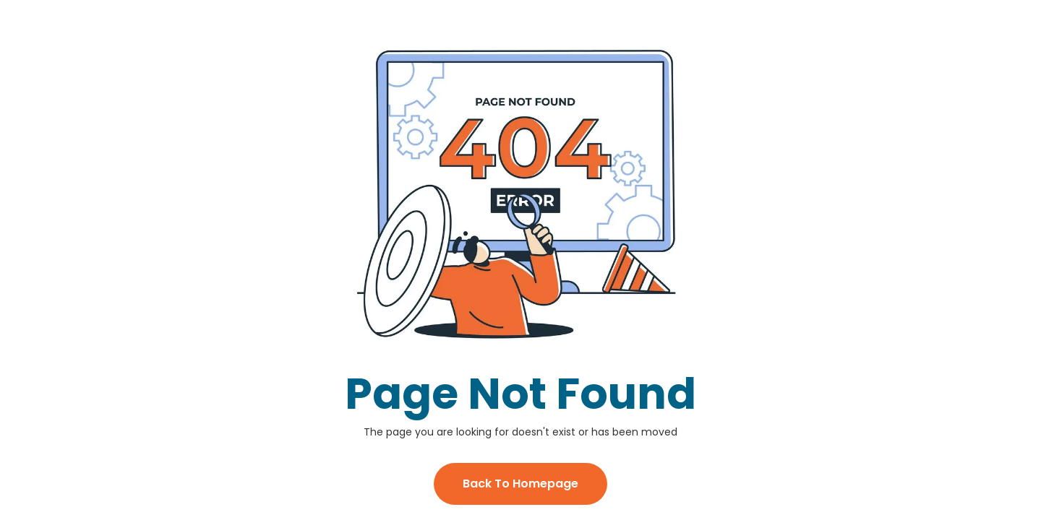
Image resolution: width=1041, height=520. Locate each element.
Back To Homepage (520, 483)
